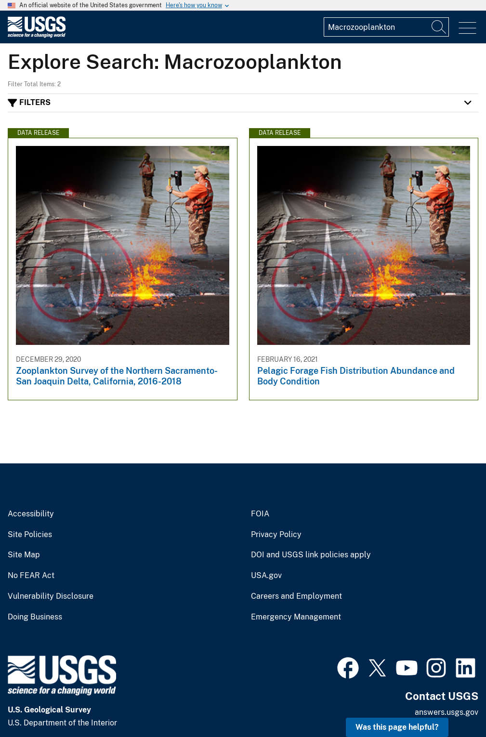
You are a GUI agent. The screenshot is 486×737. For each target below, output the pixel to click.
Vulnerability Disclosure (50, 596)
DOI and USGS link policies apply (311, 555)
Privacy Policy (276, 534)
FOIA (260, 514)
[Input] (386, 27)
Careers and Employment (296, 596)
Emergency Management (296, 617)
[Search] (439, 27)
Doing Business (35, 617)
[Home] (37, 35)
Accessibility (31, 514)
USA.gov (266, 575)
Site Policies (30, 534)
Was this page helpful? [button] (397, 727)
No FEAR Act (31, 575)
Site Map (24, 555)
